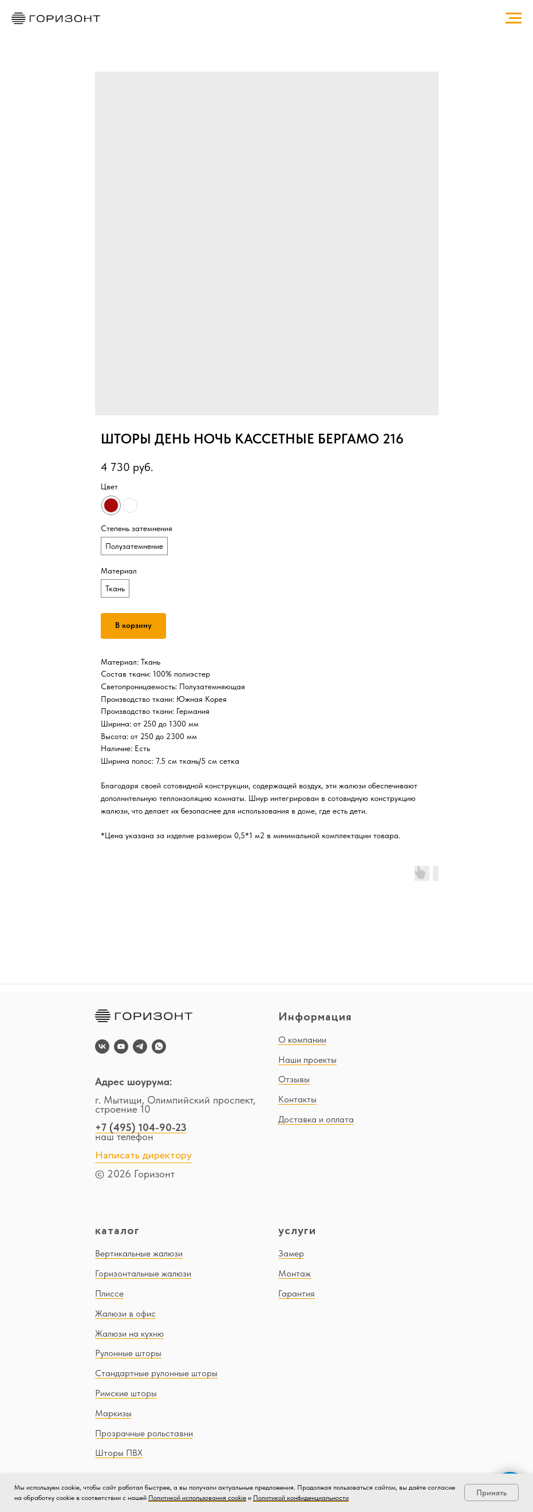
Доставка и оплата (316, 1119)
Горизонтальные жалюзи (143, 1273)
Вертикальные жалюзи (139, 1253)
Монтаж (294, 1273)
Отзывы (294, 1079)
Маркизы (113, 1413)
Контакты (297, 1099)
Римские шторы (126, 1393)
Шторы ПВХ (119, 1452)
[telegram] (140, 1046)
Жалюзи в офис (125, 1313)
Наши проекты (307, 1059)
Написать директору (143, 1155)
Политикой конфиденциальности (301, 1498)
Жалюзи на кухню (129, 1333)
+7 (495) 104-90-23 (141, 1127)
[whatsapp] (159, 1046)
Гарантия (296, 1293)
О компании (302, 1039)
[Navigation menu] (514, 18)
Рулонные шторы (128, 1353)
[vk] (102, 1046)
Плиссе (109, 1293)
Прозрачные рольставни (144, 1433)
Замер (291, 1253)
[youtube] (121, 1046)
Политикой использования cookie (197, 1498)
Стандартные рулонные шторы (156, 1373)
